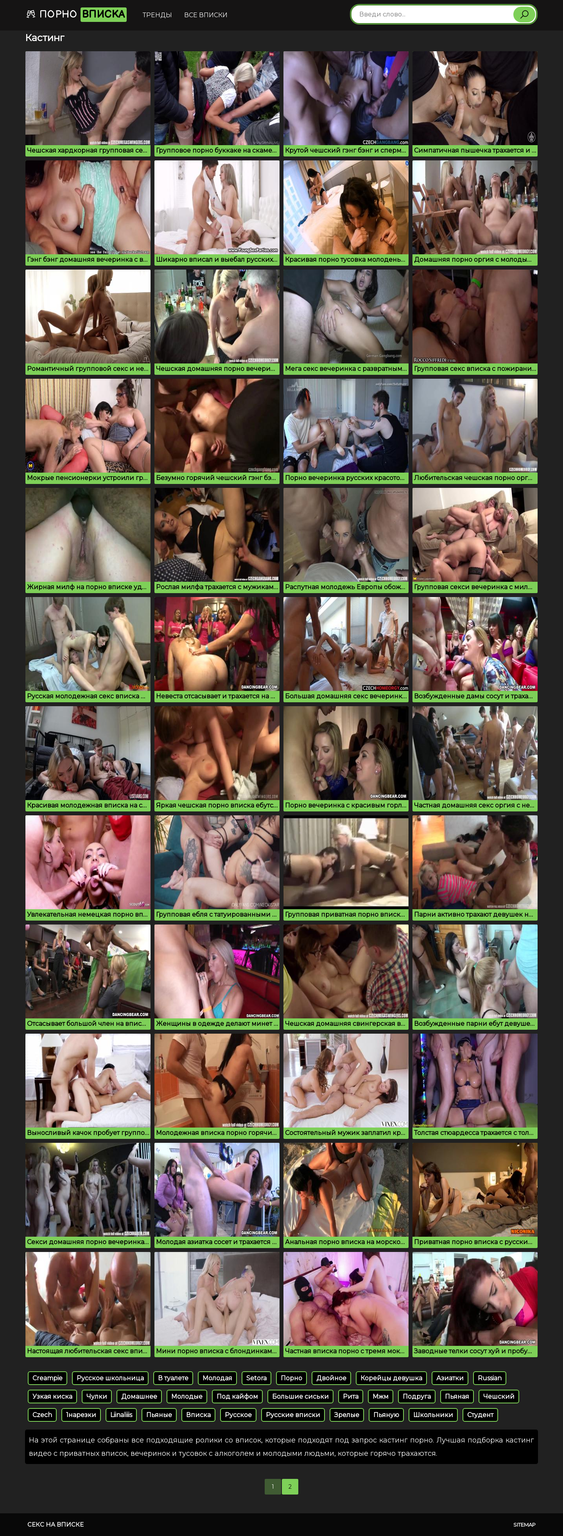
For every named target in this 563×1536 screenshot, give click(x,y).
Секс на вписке (55, 1524)
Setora (256, 1378)
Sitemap (524, 1525)
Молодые (187, 1396)
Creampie (47, 1378)
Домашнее (139, 1396)
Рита (351, 1396)
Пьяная (457, 1396)
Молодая (217, 1378)
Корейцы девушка (391, 1378)
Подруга (417, 1396)
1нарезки (81, 1415)
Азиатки (450, 1378)
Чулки (96, 1396)
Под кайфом (237, 1396)
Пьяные (159, 1415)
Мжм (381, 1396)
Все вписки (206, 15)
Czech (42, 1415)
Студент (480, 1415)
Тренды (157, 15)
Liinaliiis (121, 1415)
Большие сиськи (300, 1396)
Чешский (499, 1396)
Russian (490, 1378)
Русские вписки (293, 1415)
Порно (76, 14)
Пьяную (386, 1415)
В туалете (173, 1378)
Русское (238, 1415)
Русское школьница (110, 1378)
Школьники (433, 1415)
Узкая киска (52, 1396)
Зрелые (346, 1415)
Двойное (331, 1378)
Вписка (198, 1415)
